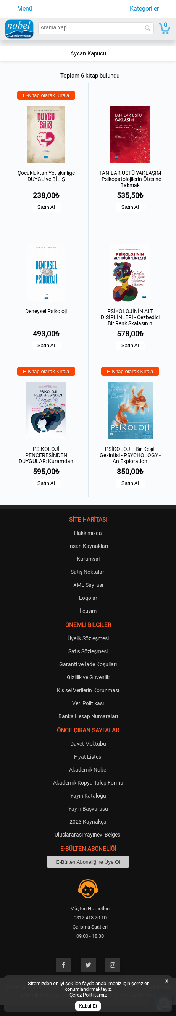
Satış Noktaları (88, 572)
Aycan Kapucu (88, 53)
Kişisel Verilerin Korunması (88, 690)
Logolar (88, 598)
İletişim (88, 611)
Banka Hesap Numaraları (88, 716)
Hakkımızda (88, 533)
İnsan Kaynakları (88, 546)
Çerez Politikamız (88, 995)
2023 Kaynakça (88, 822)
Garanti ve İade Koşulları (88, 664)
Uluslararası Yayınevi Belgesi (88, 835)
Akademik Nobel (88, 770)
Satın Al (46, 207)
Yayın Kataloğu (88, 796)
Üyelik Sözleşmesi (88, 638)
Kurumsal (88, 559)
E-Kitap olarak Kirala (46, 95)
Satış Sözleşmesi (88, 651)
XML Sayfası (88, 585)
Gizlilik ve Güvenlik (88, 677)
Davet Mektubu (88, 744)
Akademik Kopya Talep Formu (88, 783)
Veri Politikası (88, 703)
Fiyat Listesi (88, 757)
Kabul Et (88, 1006)
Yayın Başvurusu (88, 809)
